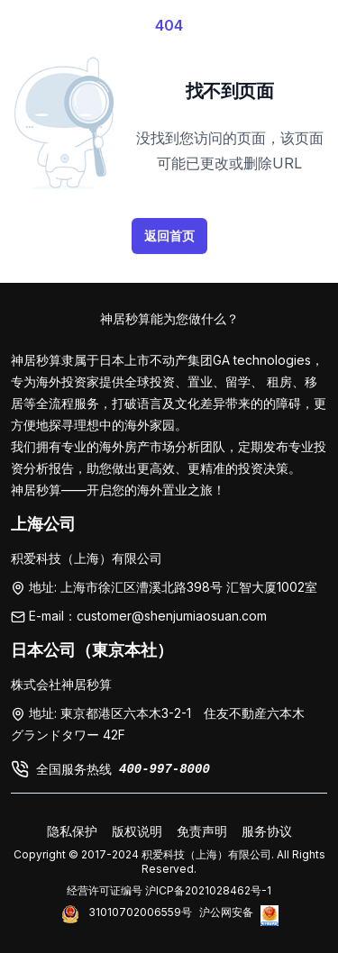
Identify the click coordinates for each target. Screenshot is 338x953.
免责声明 (202, 831)
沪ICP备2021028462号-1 (208, 890)
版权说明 (137, 831)
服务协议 (267, 831)
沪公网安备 (226, 912)
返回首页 (169, 235)
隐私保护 (72, 831)
